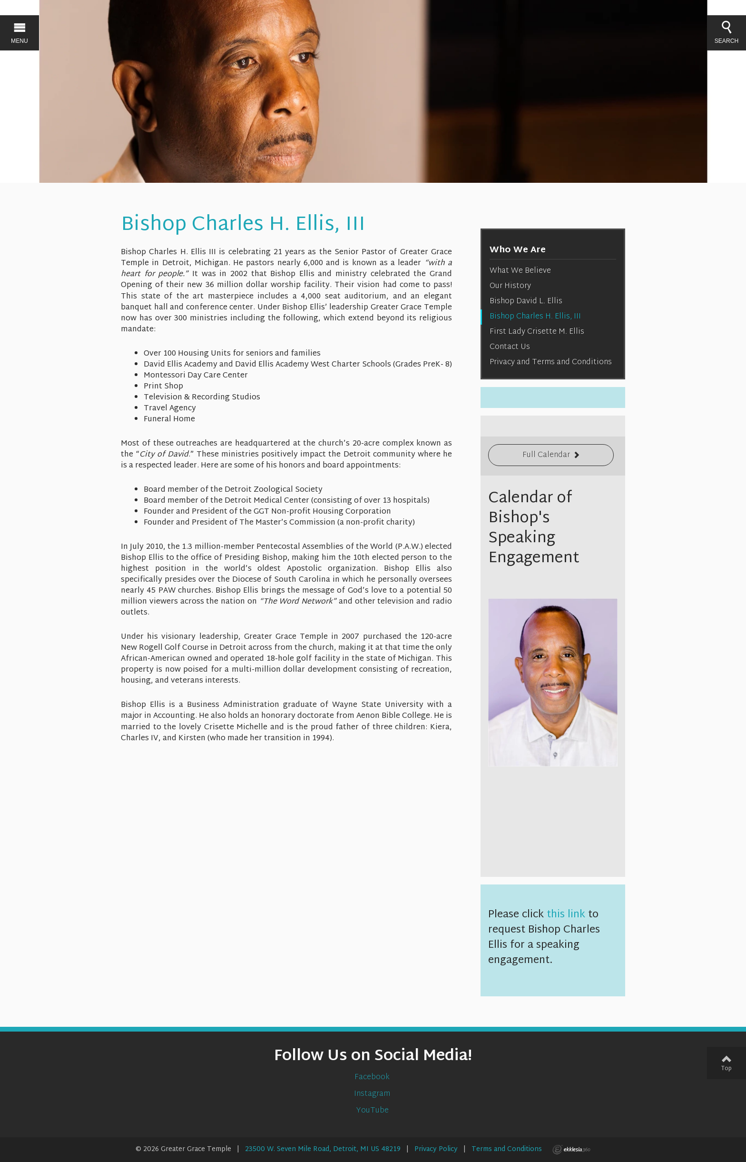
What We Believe (520, 271)
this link (566, 914)
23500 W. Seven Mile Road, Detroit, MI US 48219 (323, 1149)
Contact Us (510, 347)
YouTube (373, 1111)
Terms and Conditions (506, 1149)
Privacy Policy (436, 1149)
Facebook (373, 1077)
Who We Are (518, 250)
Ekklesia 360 (571, 1149)
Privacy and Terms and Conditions (551, 362)
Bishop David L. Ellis (526, 301)
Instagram (373, 1094)
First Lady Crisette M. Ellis (537, 332)
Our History (510, 286)
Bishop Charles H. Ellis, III (535, 317)
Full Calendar (546, 455)
